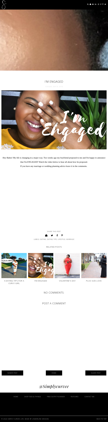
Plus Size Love (94, 281)
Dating (43, 239)
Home (54, 373)
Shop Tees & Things (32, 397)
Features (74, 397)
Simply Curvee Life (16, 419)
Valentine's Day (67, 281)
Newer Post (12, 373)
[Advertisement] (54, 406)
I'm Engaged (40, 281)
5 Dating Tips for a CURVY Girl (14, 282)
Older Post (96, 373)
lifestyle (61, 239)
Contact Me (89, 397)
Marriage (70, 239)
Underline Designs (40, 419)
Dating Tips (52, 239)
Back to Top (102, 419)
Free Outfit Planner (56, 397)
